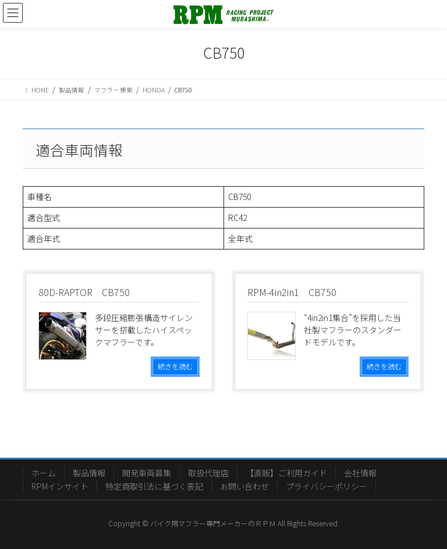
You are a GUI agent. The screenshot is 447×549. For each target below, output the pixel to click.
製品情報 (89, 473)
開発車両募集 (146, 473)
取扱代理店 (208, 473)
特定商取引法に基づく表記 (154, 486)
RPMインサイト (59, 486)
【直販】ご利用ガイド (286, 473)
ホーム (43, 473)
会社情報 (360, 473)
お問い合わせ (244, 486)
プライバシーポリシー (326, 486)
